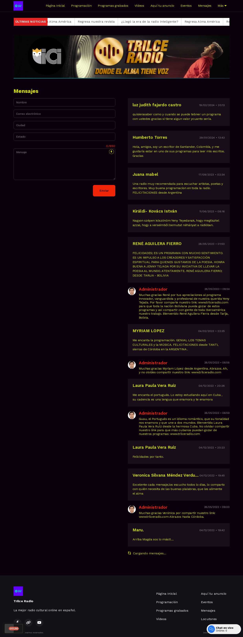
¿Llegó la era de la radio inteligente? (153, 21)
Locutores (209, 619)
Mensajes (204, 5)
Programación (81, 5)
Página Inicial (55, 5)
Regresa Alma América (57, 21)
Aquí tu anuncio (162, 5)
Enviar (104, 190)
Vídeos (139, 5)
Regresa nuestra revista (100, 21)
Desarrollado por (216, 632)
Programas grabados (113, 5)
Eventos (186, 5)
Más (222, 5)
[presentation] (43, 190)
